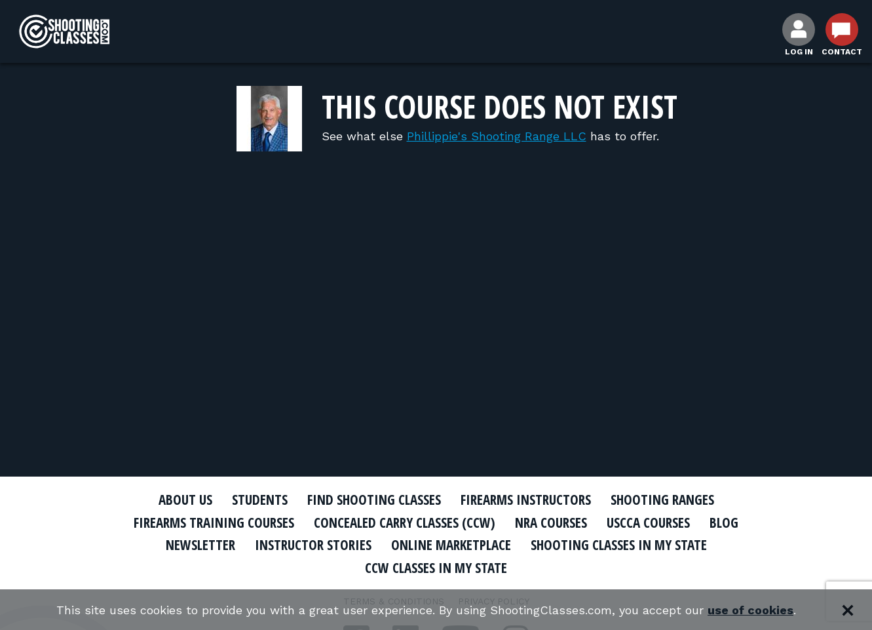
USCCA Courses (648, 522)
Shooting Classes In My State (619, 545)
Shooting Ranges (662, 499)
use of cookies (750, 610)
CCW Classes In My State (436, 568)
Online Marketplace (451, 545)
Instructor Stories (313, 545)
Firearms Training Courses (214, 522)
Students (260, 499)
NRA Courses (551, 522)
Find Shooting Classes (374, 499)
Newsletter (200, 545)
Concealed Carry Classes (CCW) (404, 522)
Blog (724, 522)
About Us (185, 499)
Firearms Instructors (526, 499)
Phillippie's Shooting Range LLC (496, 136)
